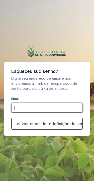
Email (15, 99)
